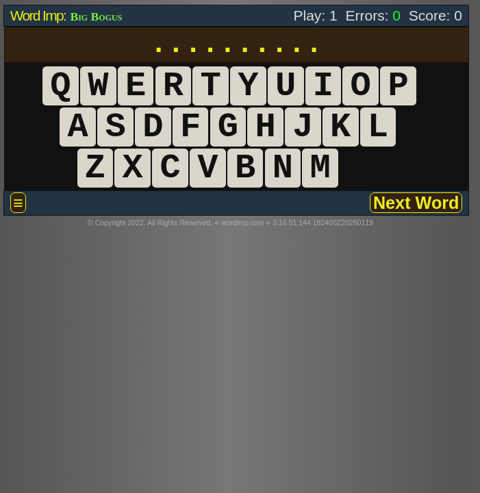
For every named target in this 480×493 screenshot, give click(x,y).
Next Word (416, 202)
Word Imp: (39, 15)
